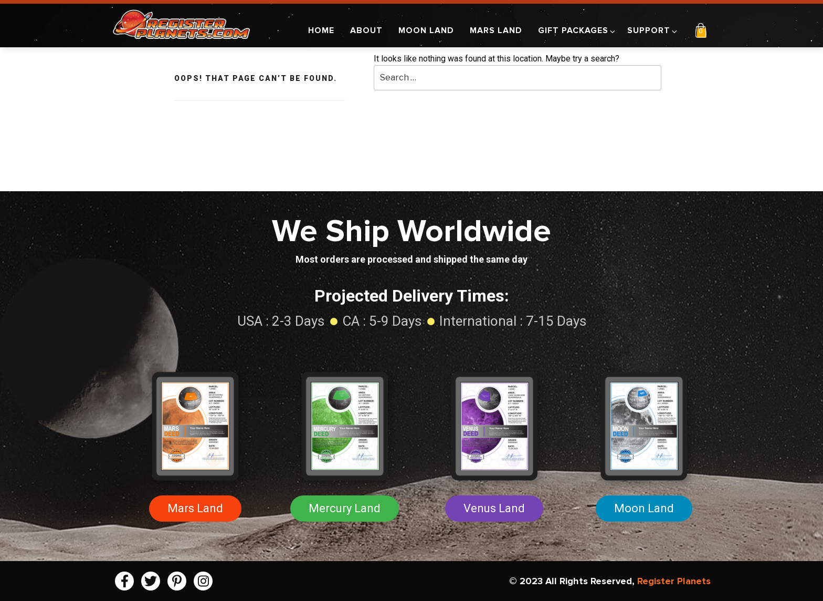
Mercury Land (345, 508)
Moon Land (426, 30)
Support (653, 30)
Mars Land (496, 30)
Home (321, 30)
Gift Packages (577, 30)
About (366, 30)
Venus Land (494, 508)
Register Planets (674, 581)
